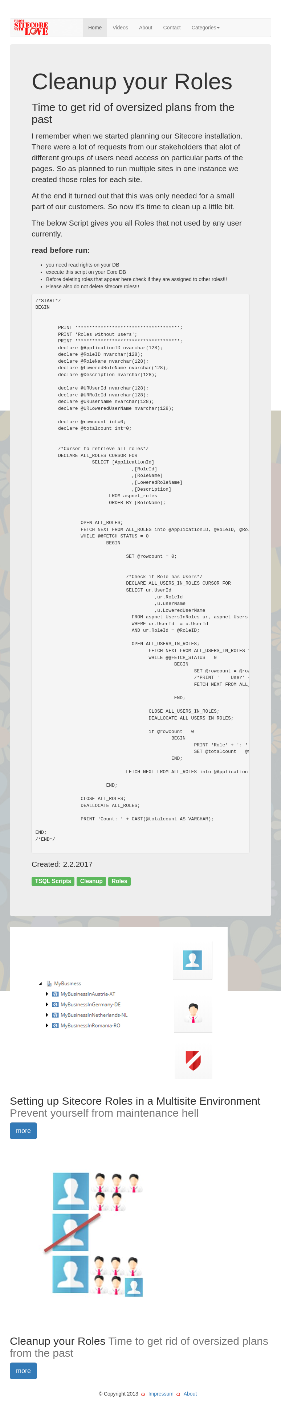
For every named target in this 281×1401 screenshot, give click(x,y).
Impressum (161, 1394)
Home (95, 27)
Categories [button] (206, 27)
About (145, 27)
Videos (120, 27)
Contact (172, 27)
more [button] (23, 1130)
